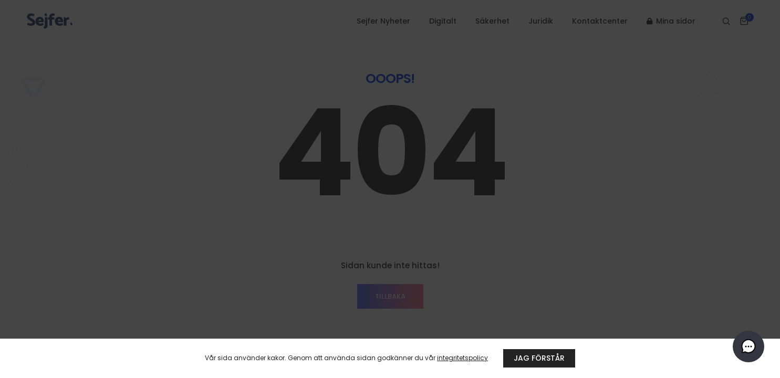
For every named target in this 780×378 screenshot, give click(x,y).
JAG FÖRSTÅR (539, 358)
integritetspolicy (462, 357)
